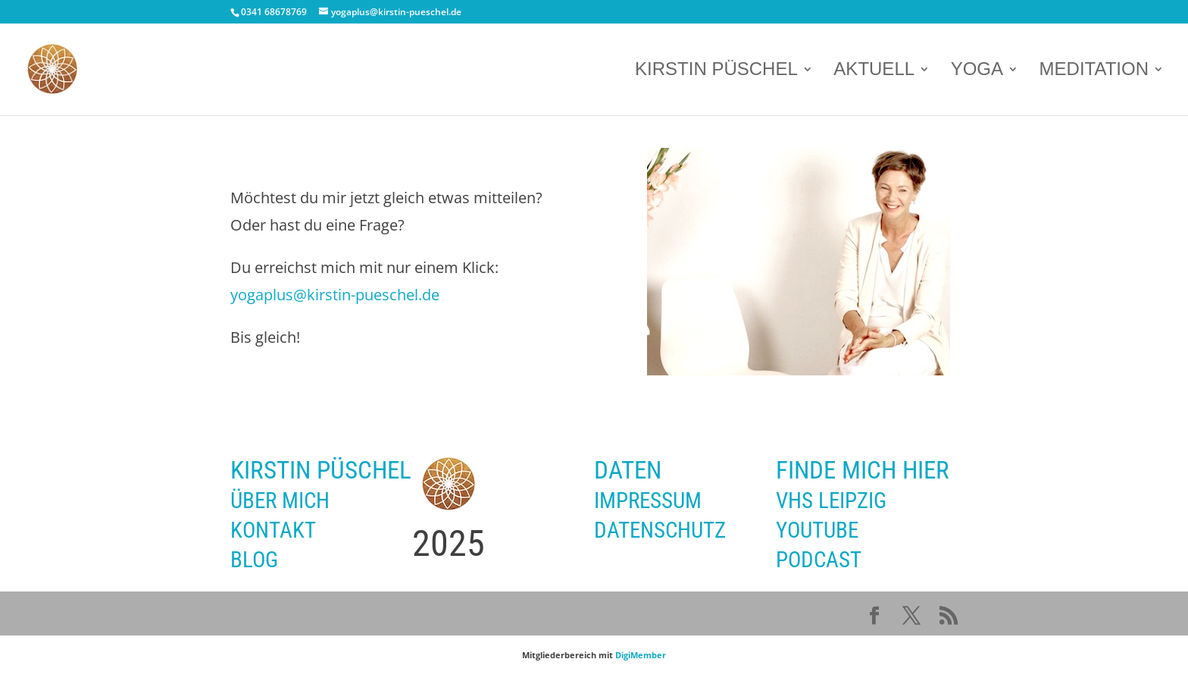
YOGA (977, 71)
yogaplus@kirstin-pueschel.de (334, 294)
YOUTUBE (817, 530)
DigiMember (640, 655)
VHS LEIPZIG (831, 500)
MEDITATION (1094, 71)
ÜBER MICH (280, 500)
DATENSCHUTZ (660, 530)
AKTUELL (873, 71)
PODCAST (818, 560)
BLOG (254, 560)
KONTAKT (273, 530)
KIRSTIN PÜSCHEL (716, 71)
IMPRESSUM (648, 500)
